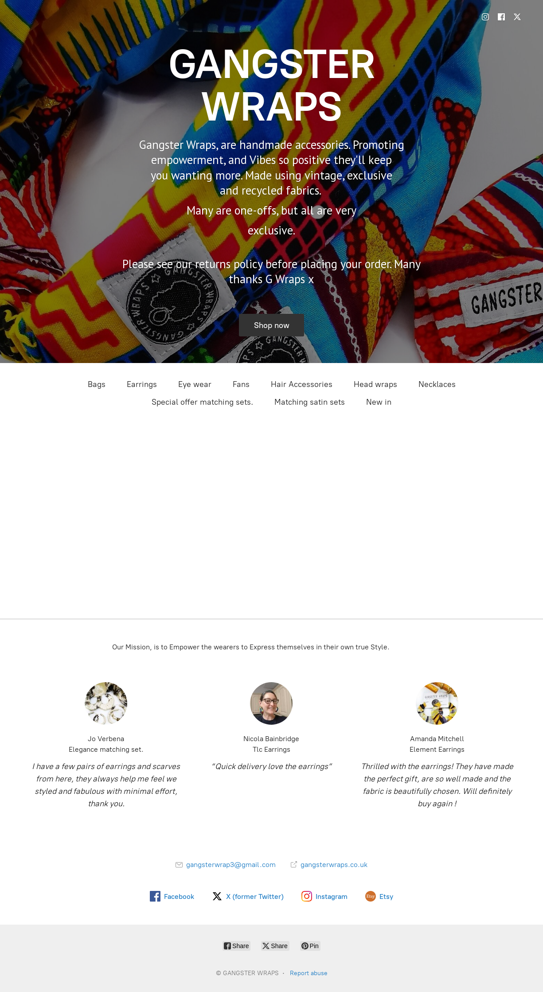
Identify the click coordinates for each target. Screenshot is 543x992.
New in (378, 402)
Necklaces (437, 384)
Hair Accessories (301, 384)
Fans (241, 384)
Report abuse (309, 973)
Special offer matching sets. (202, 402)
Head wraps (375, 384)
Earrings (142, 384)
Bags (96, 384)
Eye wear (194, 384)
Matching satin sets (309, 402)
